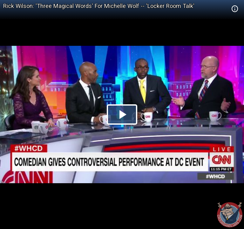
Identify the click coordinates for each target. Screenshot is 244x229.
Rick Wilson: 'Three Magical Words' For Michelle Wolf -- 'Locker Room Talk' (98, 6)
